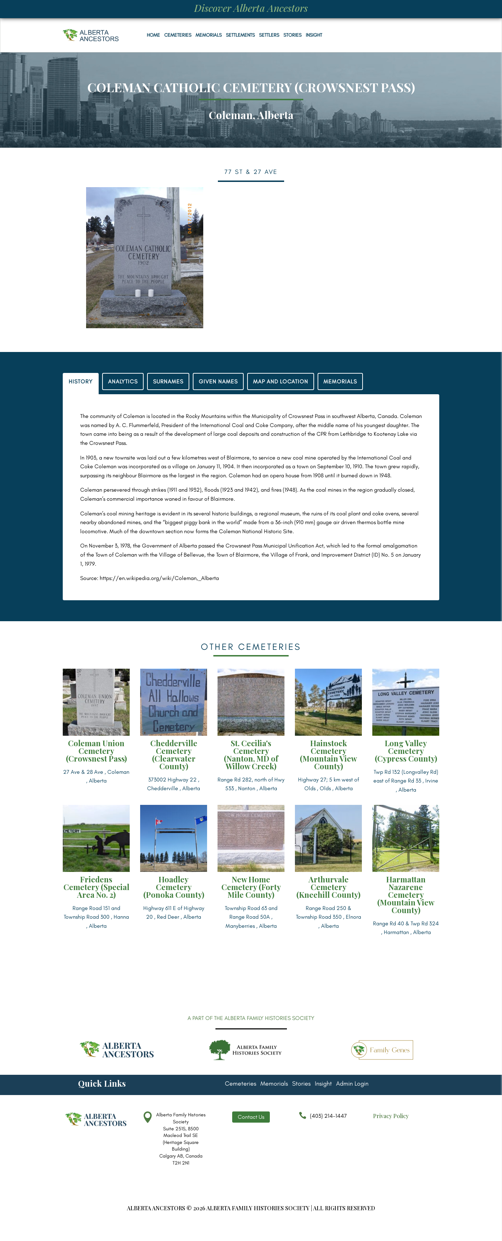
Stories (292, 35)
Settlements (240, 35)
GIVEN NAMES (218, 381)
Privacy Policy (391, 1115)
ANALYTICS (123, 381)
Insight (314, 35)
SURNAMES (168, 381)
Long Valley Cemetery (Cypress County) (406, 751)
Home (153, 35)
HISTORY (81, 381)
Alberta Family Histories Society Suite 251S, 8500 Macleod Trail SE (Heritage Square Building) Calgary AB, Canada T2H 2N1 (181, 1139)
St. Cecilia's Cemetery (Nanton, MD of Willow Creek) (251, 754)
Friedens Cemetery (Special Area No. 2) (96, 887)
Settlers (269, 35)
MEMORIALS (340, 381)
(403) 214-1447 (321, 1119)
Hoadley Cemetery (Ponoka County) (173, 887)
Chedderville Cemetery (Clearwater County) (173, 754)
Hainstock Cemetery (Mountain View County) (328, 754)
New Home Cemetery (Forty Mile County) (251, 887)
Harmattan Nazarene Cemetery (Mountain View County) (405, 894)
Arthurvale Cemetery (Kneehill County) (328, 887)
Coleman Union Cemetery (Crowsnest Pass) (96, 751)
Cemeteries (177, 35)
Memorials (209, 35)
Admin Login (352, 1084)
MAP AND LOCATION (280, 381)
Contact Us (251, 1117)
